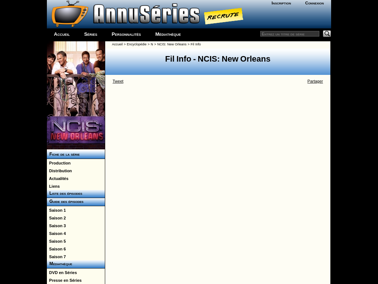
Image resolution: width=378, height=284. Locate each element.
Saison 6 (56, 249)
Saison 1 (56, 210)
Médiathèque (168, 34)
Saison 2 (56, 218)
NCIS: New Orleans (171, 44)
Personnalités (126, 34)
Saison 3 (56, 226)
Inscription (281, 3)
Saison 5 (56, 241)
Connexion (314, 3)
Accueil (62, 34)
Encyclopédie (137, 44)
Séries (90, 34)
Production (59, 163)
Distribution (59, 171)
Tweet (118, 81)
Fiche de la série (63, 154)
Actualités (57, 178)
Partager (315, 81)
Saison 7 (56, 256)
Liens (53, 186)
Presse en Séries (64, 280)
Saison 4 (56, 233)
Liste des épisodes (64, 193)
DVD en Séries (62, 272)
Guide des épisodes (65, 201)
